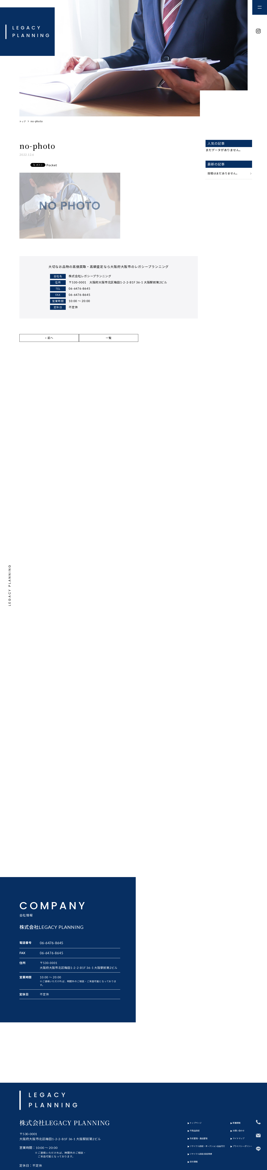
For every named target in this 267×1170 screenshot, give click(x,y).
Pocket (51, 165)
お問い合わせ (230, 1097)
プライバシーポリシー (236, 1112)
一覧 (108, 340)
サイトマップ (230, 1105)
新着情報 (227, 1089)
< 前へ (49, 340)
